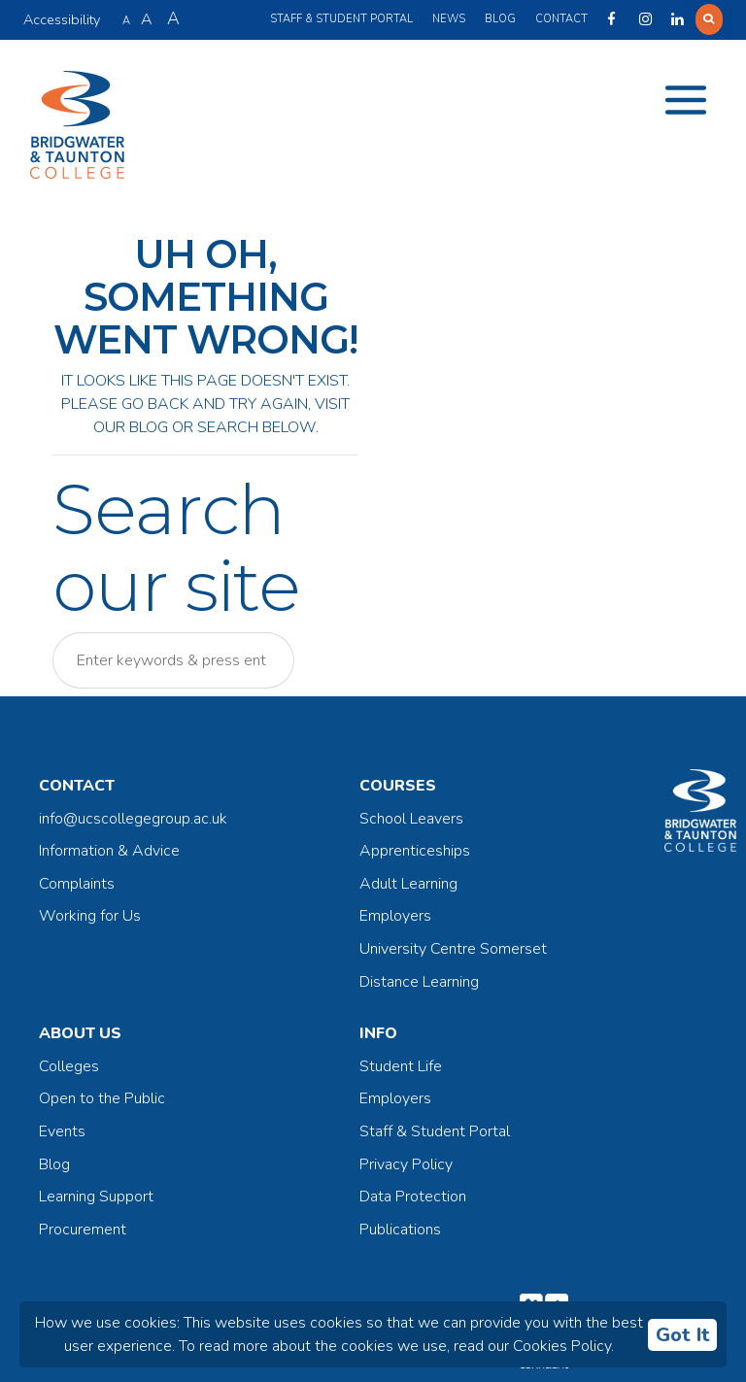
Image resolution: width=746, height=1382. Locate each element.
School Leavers (411, 818)
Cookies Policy (562, 1346)
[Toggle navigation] (686, 100)
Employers (395, 916)
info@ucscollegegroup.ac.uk (133, 818)
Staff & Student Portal (341, 19)
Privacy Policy (406, 1164)
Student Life (400, 1066)
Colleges (69, 1066)
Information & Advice (109, 850)
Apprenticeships (414, 850)
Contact (561, 19)
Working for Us (90, 916)
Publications (400, 1229)
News (448, 19)
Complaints (77, 883)
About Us (80, 1033)
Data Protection (412, 1196)
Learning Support (96, 1196)
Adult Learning (408, 883)
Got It (683, 1335)
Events (62, 1131)
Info (378, 1033)
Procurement (82, 1229)
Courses (397, 785)
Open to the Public (102, 1098)
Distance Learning (419, 982)
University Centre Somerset (453, 949)
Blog (500, 19)
